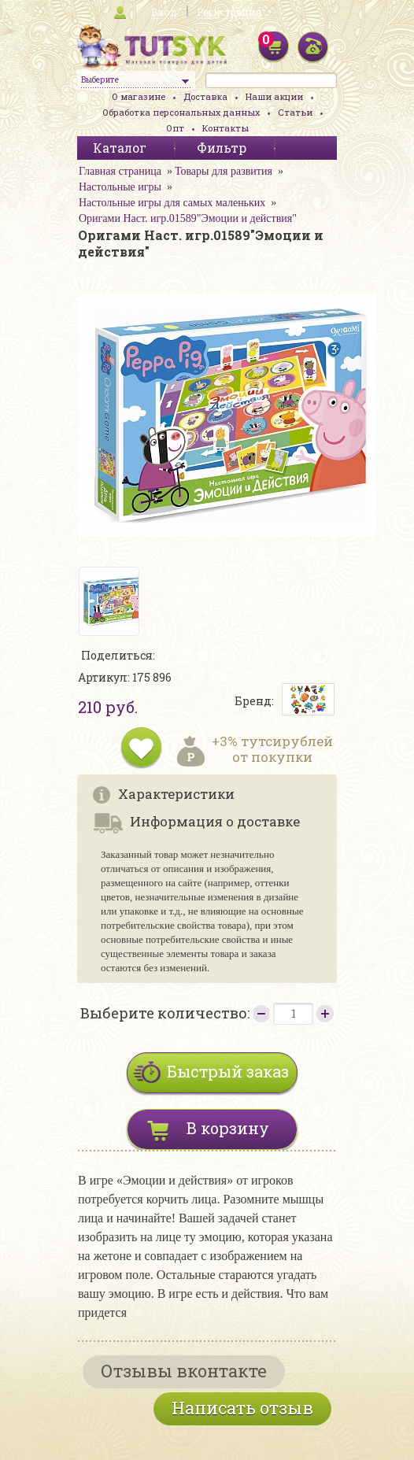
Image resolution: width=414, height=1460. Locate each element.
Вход (163, 12)
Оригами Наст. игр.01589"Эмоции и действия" (188, 218)
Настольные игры (120, 187)
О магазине (138, 96)
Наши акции (274, 96)
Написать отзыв (242, 1407)
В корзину (228, 1128)
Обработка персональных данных (181, 112)
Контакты (225, 128)
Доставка (205, 96)
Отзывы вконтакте (184, 1370)
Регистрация (229, 12)
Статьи (295, 112)
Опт (175, 128)
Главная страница (120, 171)
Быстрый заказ (228, 1071)
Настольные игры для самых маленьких (172, 203)
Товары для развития (223, 171)
